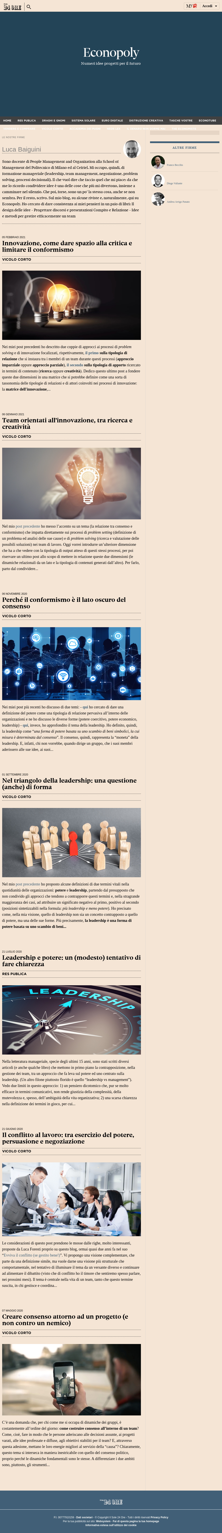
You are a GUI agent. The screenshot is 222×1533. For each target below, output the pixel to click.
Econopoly (111, 52)
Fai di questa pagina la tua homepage (136, 1521)
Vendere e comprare (19, 129)
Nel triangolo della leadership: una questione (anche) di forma (69, 784)
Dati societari (84, 1517)
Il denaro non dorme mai (146, 129)
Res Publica (27, 120)
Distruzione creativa (146, 120)
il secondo (75, 365)
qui (85, 707)
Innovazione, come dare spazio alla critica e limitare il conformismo (67, 246)
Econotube (207, 120)
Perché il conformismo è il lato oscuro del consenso (64, 603)
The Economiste (184, 129)
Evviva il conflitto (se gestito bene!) (32, 1255)
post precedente (28, 526)
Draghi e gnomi (53, 120)
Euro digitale (112, 120)
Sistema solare (83, 120)
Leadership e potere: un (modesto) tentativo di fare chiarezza (71, 961)
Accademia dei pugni (85, 129)
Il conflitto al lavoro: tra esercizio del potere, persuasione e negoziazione (68, 1138)
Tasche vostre (181, 120)
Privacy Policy (159, 1517)
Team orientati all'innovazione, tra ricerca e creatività (67, 424)
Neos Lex (114, 129)
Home (7, 120)
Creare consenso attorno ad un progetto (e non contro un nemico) (65, 1320)
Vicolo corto (52, 129)
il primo (92, 353)
